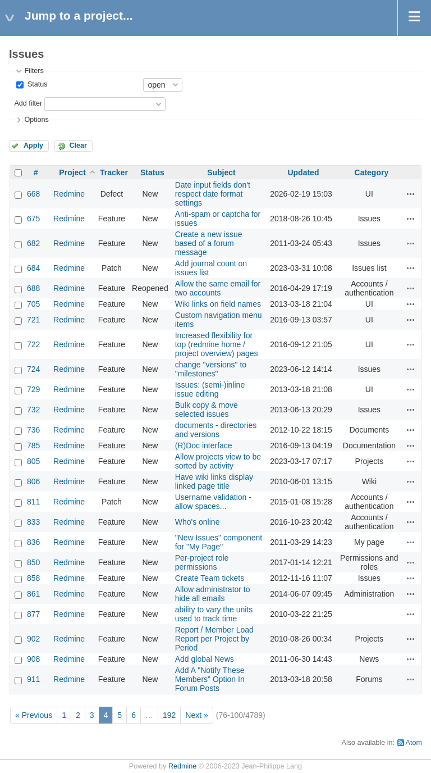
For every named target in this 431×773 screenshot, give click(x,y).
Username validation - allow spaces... (213, 502)
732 (33, 409)
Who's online (197, 521)
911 (33, 679)
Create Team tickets (209, 578)
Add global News (204, 658)
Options (36, 120)
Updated (303, 172)
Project (72, 172)
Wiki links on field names (218, 303)
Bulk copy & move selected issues (206, 410)
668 (33, 193)
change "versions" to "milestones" (210, 369)
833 (33, 521)
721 (33, 319)
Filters (33, 71)
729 (33, 389)
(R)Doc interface (203, 445)
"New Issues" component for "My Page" (218, 542)
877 (33, 614)
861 (33, 593)
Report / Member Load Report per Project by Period (214, 638)
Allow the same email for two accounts (218, 288)
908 (33, 658)
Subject (221, 172)
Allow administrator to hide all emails (212, 594)
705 (33, 303)
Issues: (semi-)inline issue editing (210, 389)
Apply (33, 145)
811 (33, 501)
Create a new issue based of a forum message (208, 243)
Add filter (28, 103)
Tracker (114, 172)
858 (33, 578)
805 (33, 461)
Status (36, 84)
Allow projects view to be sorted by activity (218, 461)
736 (33, 429)
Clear (78, 145)
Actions (410, 193)
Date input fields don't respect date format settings (212, 193)
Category (372, 172)
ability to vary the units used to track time (214, 614)
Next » (196, 715)
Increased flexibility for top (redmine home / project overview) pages (216, 344)
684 (33, 267)
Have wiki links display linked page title (214, 481)
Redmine (69, 193)
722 (33, 344)
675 (33, 218)
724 (33, 369)
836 (33, 542)
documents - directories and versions (216, 430)
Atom (414, 743)
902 (33, 638)
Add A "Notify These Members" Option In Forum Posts (210, 679)
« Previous (33, 715)
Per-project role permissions (202, 562)
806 (33, 481)
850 (33, 562)
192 (169, 715)
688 (33, 288)
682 (33, 243)
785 (33, 445)
